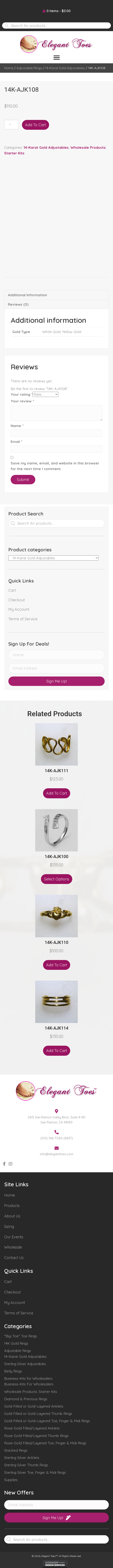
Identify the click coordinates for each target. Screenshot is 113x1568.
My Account (18, 609)
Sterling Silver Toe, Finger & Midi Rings (35, 1472)
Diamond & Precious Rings (25, 1399)
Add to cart (35, 124)
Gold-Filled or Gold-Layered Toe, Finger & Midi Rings (47, 1421)
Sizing (9, 1226)
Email (16, 441)
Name (17, 425)
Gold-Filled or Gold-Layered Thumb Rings (38, 1413)
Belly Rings (13, 1371)
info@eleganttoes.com (56, 1154)
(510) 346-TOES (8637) (56, 1138)
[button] (56, 681)
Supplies (11, 1480)
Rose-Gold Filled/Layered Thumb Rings (36, 1435)
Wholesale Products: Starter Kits (30, 1391)
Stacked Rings (15, 1450)
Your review (22, 401)
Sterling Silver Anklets (21, 1457)
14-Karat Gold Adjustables (65, 68)
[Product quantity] (11, 124)
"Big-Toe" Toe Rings (20, 1336)
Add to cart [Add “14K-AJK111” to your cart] (56, 793)
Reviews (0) (18, 304)
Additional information (27, 295)
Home (8, 68)
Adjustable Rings (29, 68)
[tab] (56, 294)
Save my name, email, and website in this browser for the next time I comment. (55, 466)
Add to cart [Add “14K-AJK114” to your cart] (56, 1050)
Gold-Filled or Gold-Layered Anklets (33, 1406)
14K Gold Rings (16, 1343)
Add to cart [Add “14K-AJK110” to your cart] (56, 965)
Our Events (13, 1237)
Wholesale (13, 1247)
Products (12, 1205)
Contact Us (14, 1257)
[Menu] (56, 57)
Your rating (22, 394)
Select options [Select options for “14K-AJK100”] (56, 879)
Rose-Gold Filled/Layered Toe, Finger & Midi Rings (45, 1443)
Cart (12, 590)
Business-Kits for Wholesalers (28, 1378)
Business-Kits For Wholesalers (28, 1384)
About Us (12, 1216)
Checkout (16, 600)
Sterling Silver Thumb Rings (26, 1465)
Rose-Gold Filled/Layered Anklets (32, 1428)
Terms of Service (22, 619)
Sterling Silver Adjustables (25, 1364)
